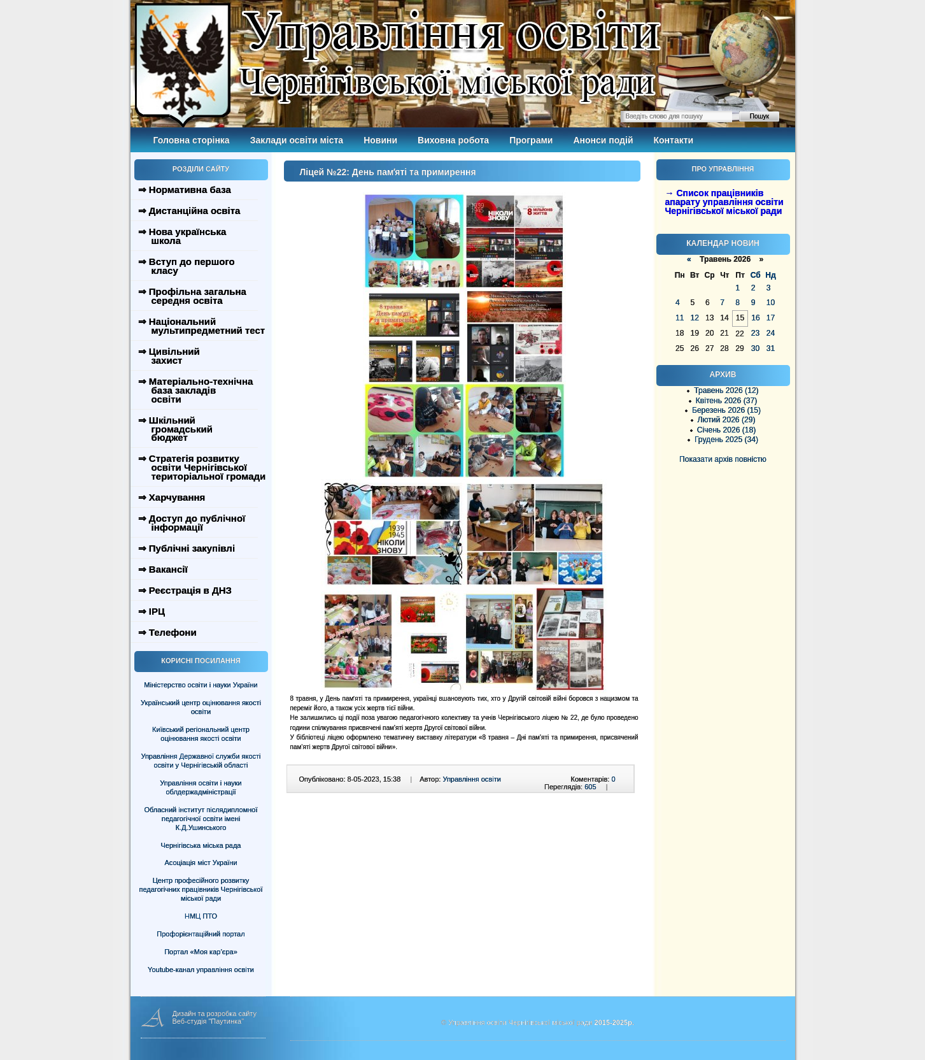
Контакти (674, 140)
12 (694, 317)
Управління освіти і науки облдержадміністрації (200, 787)
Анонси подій (603, 140)
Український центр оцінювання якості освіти (201, 707)
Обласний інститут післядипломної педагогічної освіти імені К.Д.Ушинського (200, 818)
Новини (380, 140)
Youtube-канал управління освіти (201, 969)
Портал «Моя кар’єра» (200, 952)
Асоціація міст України (200, 862)
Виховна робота (453, 140)
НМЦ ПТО (201, 916)
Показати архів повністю (722, 459)
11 (679, 317)
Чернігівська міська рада (201, 845)
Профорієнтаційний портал (200, 934)
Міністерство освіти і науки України (200, 685)
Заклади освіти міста (296, 140)
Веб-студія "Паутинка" (208, 1021)
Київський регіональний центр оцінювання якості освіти (201, 734)
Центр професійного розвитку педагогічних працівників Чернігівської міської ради (201, 889)
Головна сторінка (191, 140)
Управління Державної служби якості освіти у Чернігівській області (200, 760)
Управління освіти (471, 779)
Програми (531, 140)
